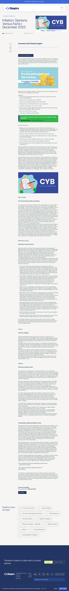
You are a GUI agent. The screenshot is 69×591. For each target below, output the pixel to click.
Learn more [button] (43, 588)
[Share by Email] (10, 51)
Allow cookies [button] (63, 588)
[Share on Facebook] (10, 44)
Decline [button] (55, 588)
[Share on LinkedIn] (10, 47)
